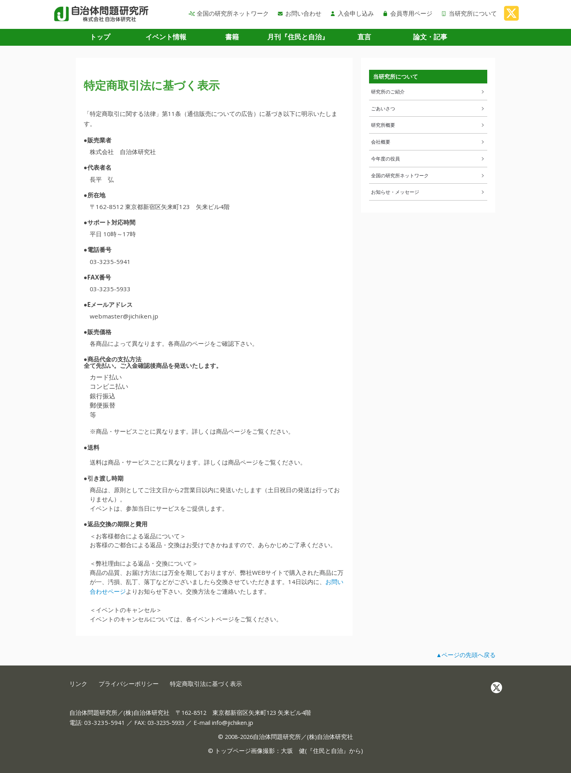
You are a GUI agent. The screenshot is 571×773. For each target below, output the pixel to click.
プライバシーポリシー (129, 684)
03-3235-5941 (104, 722)
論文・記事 (430, 36)
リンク (78, 684)
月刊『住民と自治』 (298, 36)
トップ (100, 36)
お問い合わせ (299, 13)
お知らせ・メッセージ (428, 192)
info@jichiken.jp (232, 722)
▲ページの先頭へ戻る (466, 655)
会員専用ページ (407, 13)
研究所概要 (428, 125)
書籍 (232, 36)
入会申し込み (352, 13)
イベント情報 (165, 36)
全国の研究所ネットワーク (229, 13)
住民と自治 (328, 751)
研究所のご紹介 (428, 91)
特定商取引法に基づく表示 (206, 684)
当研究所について (469, 13)
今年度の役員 (428, 158)
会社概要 (428, 141)
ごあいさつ (428, 108)
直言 (364, 36)
